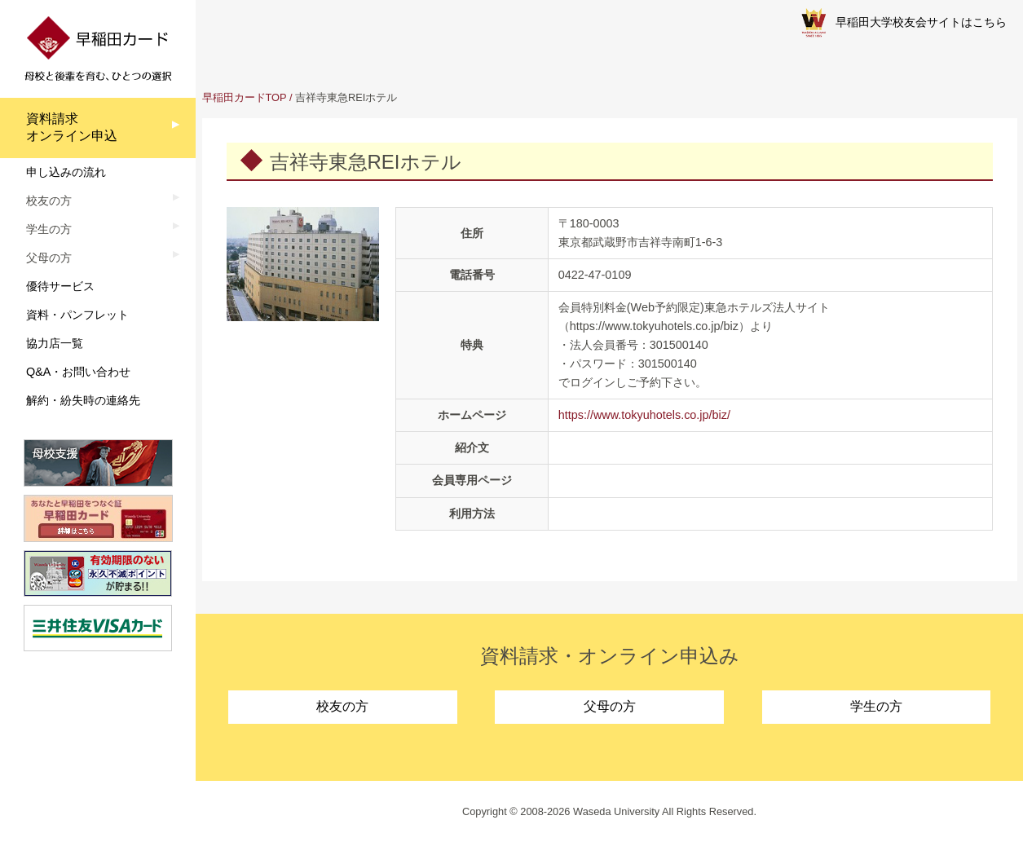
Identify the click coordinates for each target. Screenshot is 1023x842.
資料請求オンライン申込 (71, 127)
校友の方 (342, 706)
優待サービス (60, 286)
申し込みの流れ (66, 172)
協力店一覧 (54, 343)
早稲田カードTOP (244, 97)
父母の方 (610, 706)
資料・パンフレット (77, 314)
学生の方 (876, 706)
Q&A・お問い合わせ (78, 371)
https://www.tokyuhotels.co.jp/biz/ (644, 414)
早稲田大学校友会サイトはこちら (904, 22)
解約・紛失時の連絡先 (83, 400)
